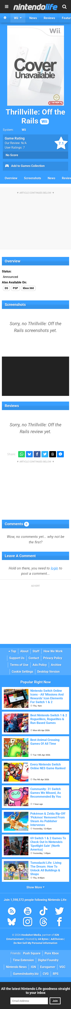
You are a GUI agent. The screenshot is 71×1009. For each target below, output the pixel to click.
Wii (24, 130)
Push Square (32, 953)
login (54, 568)
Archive (56, 665)
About (24, 651)
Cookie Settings (22, 671)
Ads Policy (40, 665)
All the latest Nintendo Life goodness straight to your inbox (35, 991)
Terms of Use (19, 665)
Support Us (16, 658)
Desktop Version (48, 671)
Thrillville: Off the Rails (35, 116)
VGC (62, 967)
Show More (35, 887)
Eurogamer (47, 967)
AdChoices (57, 939)
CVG (46, 974)
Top (12, 651)
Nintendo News (16, 967)
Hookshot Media (31, 935)
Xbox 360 (28, 288)
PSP (15, 288)
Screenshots (32, 178)
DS (6, 288)
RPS (56, 974)
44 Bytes (43, 939)
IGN (33, 967)
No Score (12, 155)
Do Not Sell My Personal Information (35, 943)
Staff (36, 651)
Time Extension (23, 960)
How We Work (53, 651)
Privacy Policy (52, 658)
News (51, 178)
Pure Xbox (52, 953)
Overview (11, 178)
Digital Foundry (48, 960)
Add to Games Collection (25, 166)
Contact (34, 658)
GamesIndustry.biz (26, 974)
